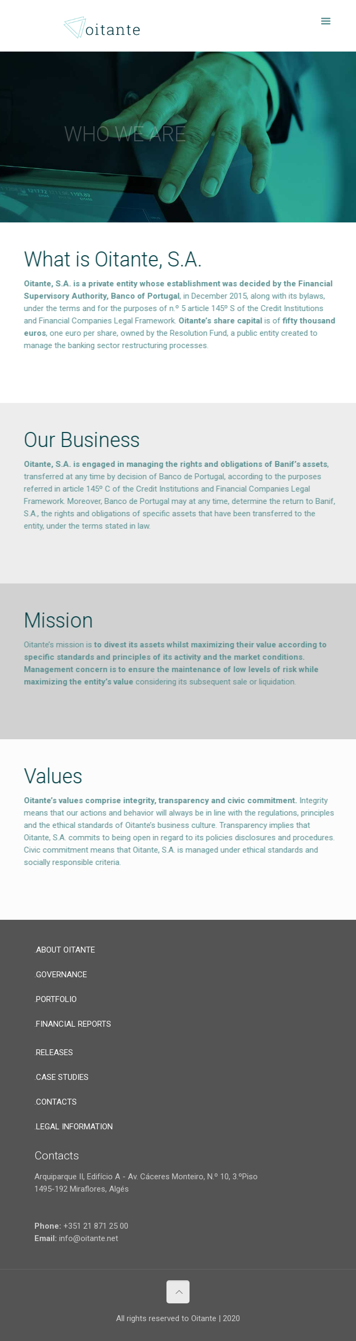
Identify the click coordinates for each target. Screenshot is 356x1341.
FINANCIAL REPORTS (73, 1024)
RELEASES (54, 1052)
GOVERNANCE (61, 974)
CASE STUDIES (62, 1077)
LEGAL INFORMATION (74, 1126)
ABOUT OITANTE (65, 950)
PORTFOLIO (56, 999)
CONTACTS (56, 1102)
